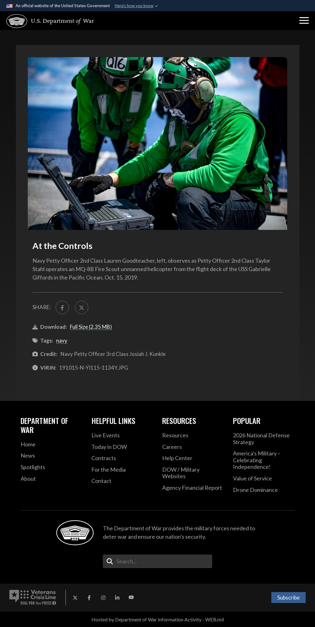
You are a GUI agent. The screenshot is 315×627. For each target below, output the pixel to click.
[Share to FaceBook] (62, 307)
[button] (304, 20)
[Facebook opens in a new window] (89, 597)
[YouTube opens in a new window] (131, 597)
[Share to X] (81, 307)
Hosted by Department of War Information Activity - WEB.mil (157, 619)
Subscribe (288, 597)
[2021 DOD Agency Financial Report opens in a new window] (193, 488)
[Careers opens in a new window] (193, 447)
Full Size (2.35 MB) (91, 326)
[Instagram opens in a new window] (103, 597)
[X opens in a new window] (75, 597)
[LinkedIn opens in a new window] (117, 597)
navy (61, 340)
